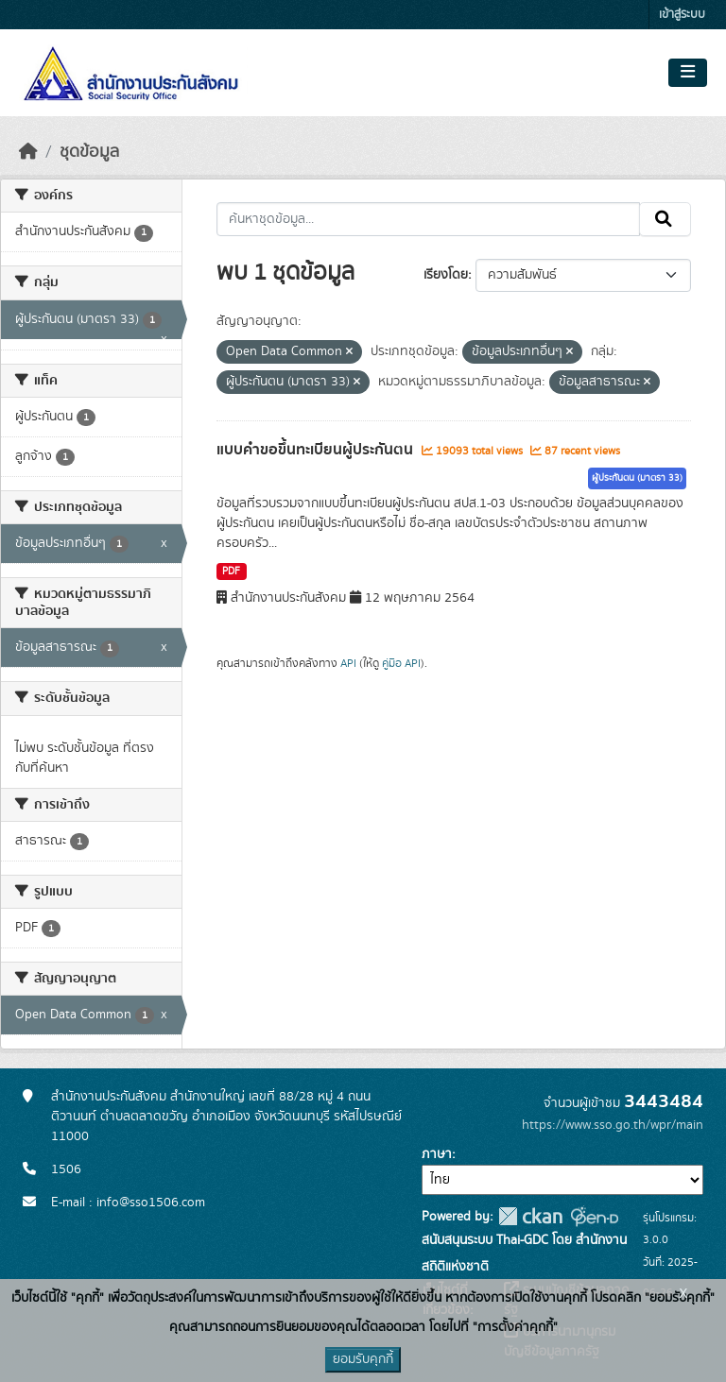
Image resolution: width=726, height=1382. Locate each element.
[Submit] (665, 219)
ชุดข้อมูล (89, 152)
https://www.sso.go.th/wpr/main (612, 1125)
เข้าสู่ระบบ (682, 15)
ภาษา (437, 1154)
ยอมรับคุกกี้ (363, 1359)
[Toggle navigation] (687, 73)
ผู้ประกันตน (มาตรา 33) (637, 478)
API (348, 663)
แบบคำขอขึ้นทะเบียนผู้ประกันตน (316, 449)
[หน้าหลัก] (28, 152)
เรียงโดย (446, 274)
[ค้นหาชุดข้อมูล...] (428, 219)
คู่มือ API (401, 663)
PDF (231, 571)
